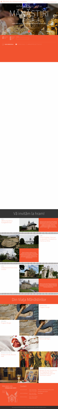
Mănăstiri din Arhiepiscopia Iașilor (15, 1)
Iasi (11, 39)
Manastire (6, 37)
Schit (5, 38)
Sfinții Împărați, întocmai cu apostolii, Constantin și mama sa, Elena (48, 239)
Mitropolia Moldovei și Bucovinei (46, 390)
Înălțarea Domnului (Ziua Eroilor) (9, 268)
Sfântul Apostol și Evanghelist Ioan (6, 221)
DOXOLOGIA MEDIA (22, 407)
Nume (17, 36)
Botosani (13, 37)
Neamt (12, 38)
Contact (48, 2)
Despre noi (45, 2)
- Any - (8, 44)
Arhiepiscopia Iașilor (53, 2)
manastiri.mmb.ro (42, 407)
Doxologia (40, 393)
